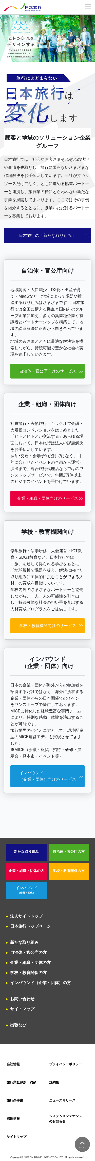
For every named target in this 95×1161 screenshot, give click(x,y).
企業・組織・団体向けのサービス (47, 498)
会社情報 (13, 1064)
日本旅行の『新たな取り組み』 (47, 235)
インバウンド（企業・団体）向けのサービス (47, 776)
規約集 (54, 1082)
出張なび (18, 1025)
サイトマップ (22, 1009)
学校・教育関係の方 (69, 871)
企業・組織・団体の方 (26, 871)
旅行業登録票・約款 (21, 1082)
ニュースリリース (62, 1100)
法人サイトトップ (26, 916)
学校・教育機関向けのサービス (47, 625)
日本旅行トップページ (30, 926)
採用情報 (13, 1118)
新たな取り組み (26, 852)
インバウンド (26, 890)
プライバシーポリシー (65, 1064)
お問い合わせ (22, 999)
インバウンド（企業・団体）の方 (40, 983)
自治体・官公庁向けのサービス (47, 371)
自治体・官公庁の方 (69, 852)
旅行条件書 (15, 1100)
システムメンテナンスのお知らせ (65, 1118)
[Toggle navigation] (88, 7)
